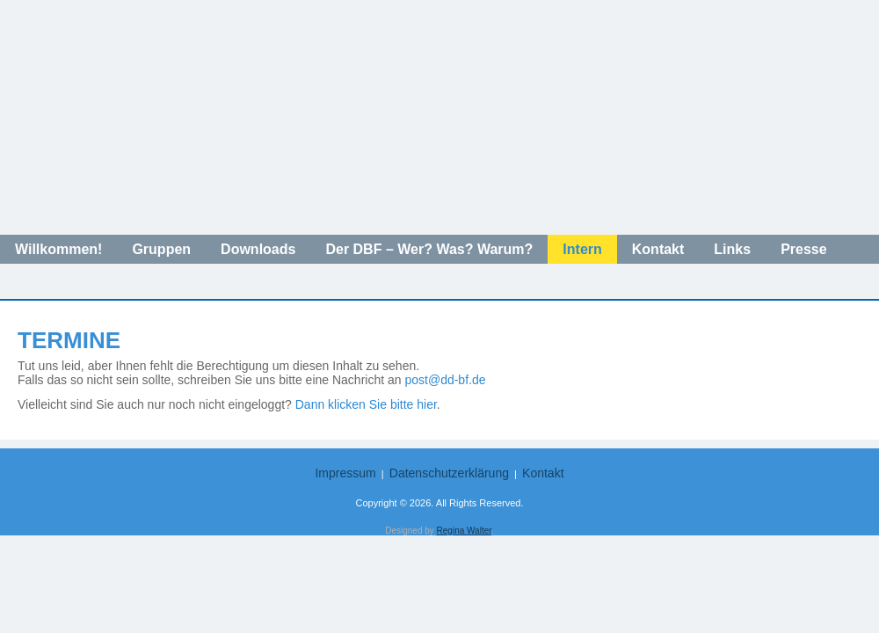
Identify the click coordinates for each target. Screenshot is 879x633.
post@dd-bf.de (444, 380)
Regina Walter (464, 530)
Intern (582, 249)
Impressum (345, 473)
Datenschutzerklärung (449, 473)
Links (732, 249)
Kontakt (658, 249)
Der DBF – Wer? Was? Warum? (429, 249)
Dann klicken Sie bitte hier (366, 404)
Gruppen (161, 249)
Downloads (258, 249)
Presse (804, 249)
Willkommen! (58, 249)
